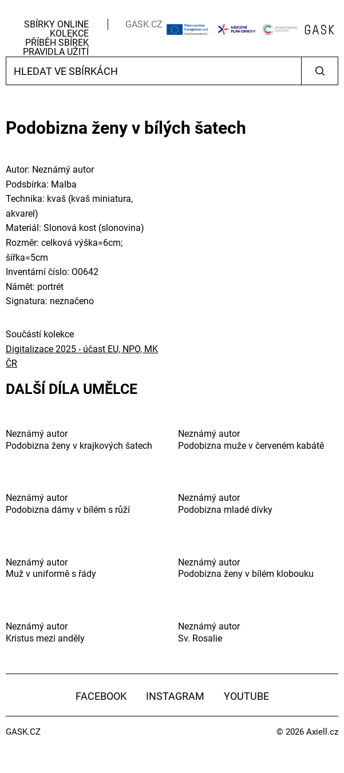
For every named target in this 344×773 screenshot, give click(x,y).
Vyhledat (319, 71)
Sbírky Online (56, 24)
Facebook (101, 696)
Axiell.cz (322, 732)
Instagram (175, 696)
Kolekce (69, 33)
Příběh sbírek (57, 42)
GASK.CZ (144, 24)
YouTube (246, 696)
